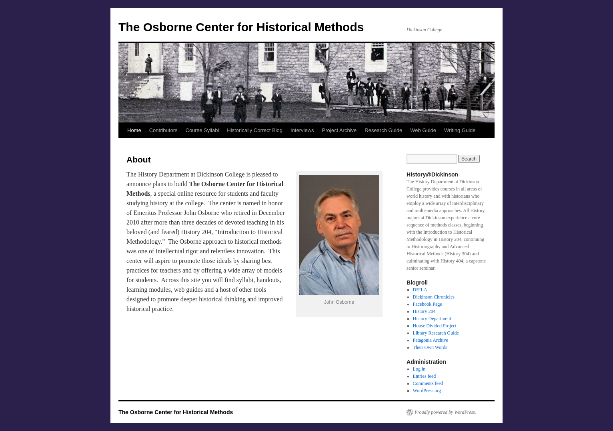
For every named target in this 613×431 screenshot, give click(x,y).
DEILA (420, 290)
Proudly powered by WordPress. (445, 412)
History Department (432, 318)
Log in (419, 369)
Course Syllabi (202, 130)
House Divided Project (435, 326)
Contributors (163, 130)
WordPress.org (427, 390)
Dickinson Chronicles (434, 297)
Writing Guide (460, 130)
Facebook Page (427, 304)
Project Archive (339, 130)
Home (134, 130)
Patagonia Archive (430, 340)
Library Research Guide (436, 333)
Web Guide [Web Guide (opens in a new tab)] (423, 130)
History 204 (424, 311)
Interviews (302, 130)
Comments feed (428, 383)
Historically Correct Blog (254, 130)
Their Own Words (430, 347)
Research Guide (383, 130)
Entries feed (424, 376)
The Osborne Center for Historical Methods (241, 27)
